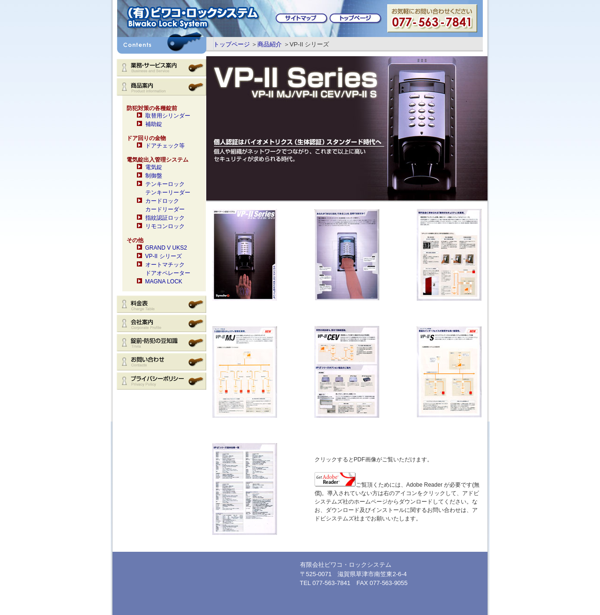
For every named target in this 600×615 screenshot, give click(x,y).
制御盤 (153, 175)
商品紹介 (269, 44)
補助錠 (153, 124)
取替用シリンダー (167, 115)
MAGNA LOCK (163, 281)
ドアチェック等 (165, 145)
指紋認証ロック (165, 218)
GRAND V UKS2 (166, 248)
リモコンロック (165, 226)
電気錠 (153, 167)
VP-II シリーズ (163, 256)
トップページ (231, 44)
